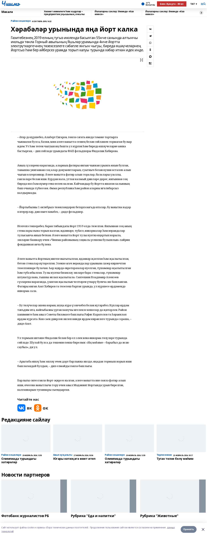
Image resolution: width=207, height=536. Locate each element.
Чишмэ (10, 3)
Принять (188, 529)
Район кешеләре (21, 21)
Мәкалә (7, 12)
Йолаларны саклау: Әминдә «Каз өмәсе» (114, 13)
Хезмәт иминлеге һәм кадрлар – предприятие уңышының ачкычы (64, 13)
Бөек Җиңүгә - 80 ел (171, 3)
